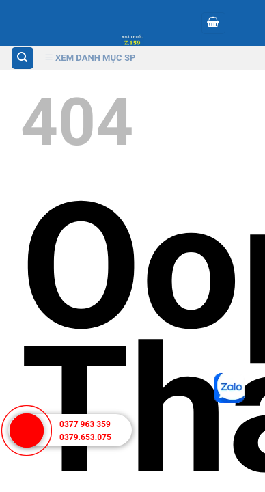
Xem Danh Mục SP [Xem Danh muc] (90, 58)
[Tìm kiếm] (23, 58)
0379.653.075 (85, 437)
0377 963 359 (85, 424)
